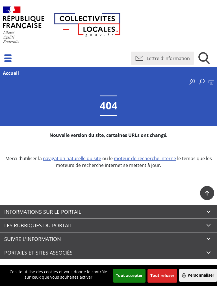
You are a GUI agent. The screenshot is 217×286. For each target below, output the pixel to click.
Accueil (11, 73)
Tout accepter (129, 275)
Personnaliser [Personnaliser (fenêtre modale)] (201, 275)
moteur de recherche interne (145, 158)
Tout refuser (162, 275)
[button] (8, 58)
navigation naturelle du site (72, 158)
